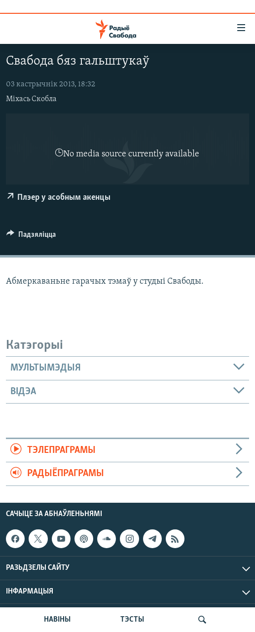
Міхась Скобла (31, 99)
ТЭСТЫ (132, 620)
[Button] (31, 236)
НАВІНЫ (57, 620)
